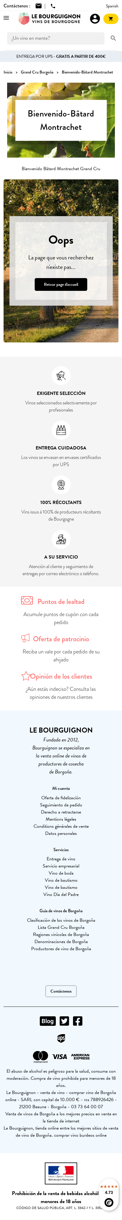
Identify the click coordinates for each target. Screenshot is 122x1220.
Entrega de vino (61, 858)
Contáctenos (61, 991)
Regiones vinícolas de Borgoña (61, 934)
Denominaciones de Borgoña (61, 941)
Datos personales (61, 833)
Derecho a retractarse (61, 812)
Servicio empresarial (61, 866)
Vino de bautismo (61, 880)
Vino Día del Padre (61, 894)
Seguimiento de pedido (61, 804)
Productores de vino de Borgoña (61, 948)
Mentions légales (61, 819)
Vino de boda (61, 873)
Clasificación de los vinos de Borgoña (61, 920)
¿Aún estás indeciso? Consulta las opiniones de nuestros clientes (61, 693)
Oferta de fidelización (61, 797)
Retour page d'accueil (61, 284)
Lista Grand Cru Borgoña (61, 927)
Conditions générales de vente (61, 826)
